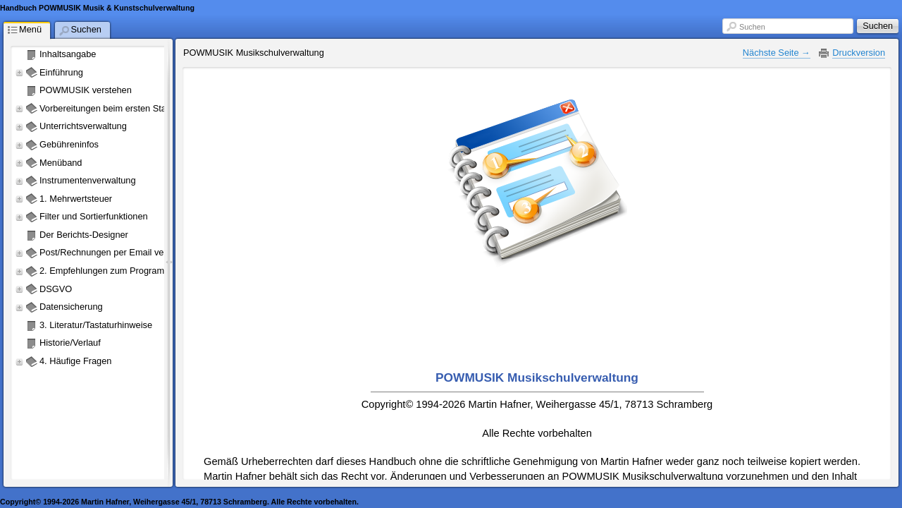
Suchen (752, 27)
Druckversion (858, 52)
